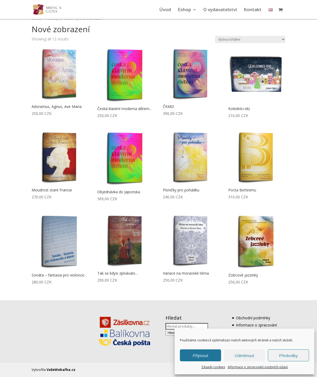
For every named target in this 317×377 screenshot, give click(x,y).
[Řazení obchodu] (250, 39)
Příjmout (200, 355)
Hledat (173, 332)
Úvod (165, 10)
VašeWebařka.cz (61, 369)
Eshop (184, 10)
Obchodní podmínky (253, 317)
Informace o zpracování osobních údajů (258, 367)
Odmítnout (244, 355)
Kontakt (252, 10)
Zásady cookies (213, 367)
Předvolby (288, 355)
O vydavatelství (220, 10)
